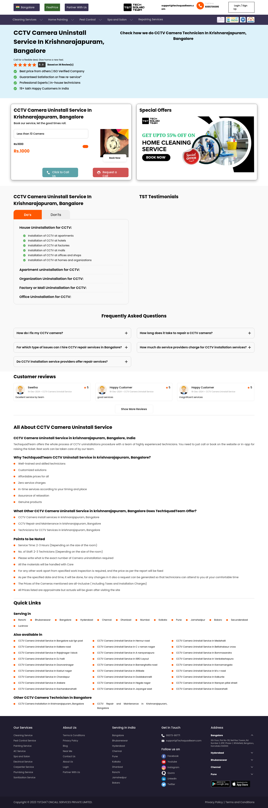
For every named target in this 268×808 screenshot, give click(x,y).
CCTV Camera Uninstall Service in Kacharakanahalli (47, 688)
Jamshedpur (198, 619)
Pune (179, 619)
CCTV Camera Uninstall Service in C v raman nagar (126, 646)
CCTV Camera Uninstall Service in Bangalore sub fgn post (50, 640)
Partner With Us (77, 7)
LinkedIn (169, 778)
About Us (68, 761)
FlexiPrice (52, 7)
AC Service (20, 751)
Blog (65, 745)
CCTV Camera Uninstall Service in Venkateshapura (205, 658)
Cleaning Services (28, 19)
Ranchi (22, 619)
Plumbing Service (23, 772)
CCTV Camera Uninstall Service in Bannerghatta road (127, 664)
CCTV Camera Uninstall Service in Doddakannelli (124, 676)
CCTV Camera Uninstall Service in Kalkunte (200, 676)
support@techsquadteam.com (177, 7)
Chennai (107, 619)
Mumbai (145, 619)
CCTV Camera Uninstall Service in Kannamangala (204, 664)
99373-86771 (173, 735)
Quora (168, 773)
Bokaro (218, 619)
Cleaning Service (23, 735)
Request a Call (110, 173)
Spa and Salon (120, 19)
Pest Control (91, 19)
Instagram (170, 767)
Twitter (168, 784)
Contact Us (69, 756)
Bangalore (65, 619)
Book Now (114, 158)
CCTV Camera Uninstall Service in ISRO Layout (123, 658)
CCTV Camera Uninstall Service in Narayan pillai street (206, 682)
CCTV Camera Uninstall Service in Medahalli (201, 640)
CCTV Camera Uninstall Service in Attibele (120, 670)
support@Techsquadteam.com (183, 740)
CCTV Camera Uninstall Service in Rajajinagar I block (47, 652)
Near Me (67, 751)
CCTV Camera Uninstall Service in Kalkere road (44, 646)
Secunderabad (239, 619)
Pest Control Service (25, 740)
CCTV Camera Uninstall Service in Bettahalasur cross (206, 646)
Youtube (169, 761)
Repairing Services (150, 19)
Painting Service (22, 745)
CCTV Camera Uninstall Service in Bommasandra (204, 652)
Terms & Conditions (74, 735)
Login (66, 767)
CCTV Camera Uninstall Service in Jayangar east (124, 688)
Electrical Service (23, 761)
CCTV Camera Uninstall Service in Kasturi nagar (45, 670)
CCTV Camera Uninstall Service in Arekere (41, 682)
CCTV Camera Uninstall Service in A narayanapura (125, 652)
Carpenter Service (24, 767)
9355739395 (212, 6)
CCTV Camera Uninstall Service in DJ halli (41, 658)
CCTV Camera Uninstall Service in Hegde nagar (124, 682)
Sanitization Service (24, 777)
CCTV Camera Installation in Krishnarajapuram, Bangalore (51, 703)
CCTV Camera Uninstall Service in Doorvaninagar (46, 664)
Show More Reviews (134, 409)
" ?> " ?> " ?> (51, 133)
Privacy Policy (70, 740)
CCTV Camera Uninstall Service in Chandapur (44, 676)
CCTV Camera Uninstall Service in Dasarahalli (202, 688)
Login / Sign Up (240, 7)
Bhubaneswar (43, 619)
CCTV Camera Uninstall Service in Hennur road (123, 640)
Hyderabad (86, 619)
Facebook (170, 756)
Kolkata (163, 619)
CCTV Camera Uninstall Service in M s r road (201, 670)
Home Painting (61, 19)
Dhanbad (126, 619)
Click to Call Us (60, 173)
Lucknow (23, 625)
